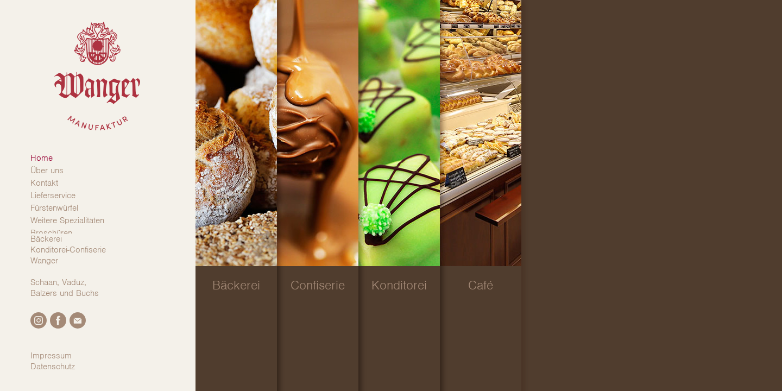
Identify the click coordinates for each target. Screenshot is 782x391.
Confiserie (318, 285)
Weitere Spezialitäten (67, 220)
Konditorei (399, 285)
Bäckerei (236, 285)
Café (480, 285)
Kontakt (44, 183)
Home (41, 158)
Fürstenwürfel (54, 208)
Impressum (51, 355)
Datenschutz (52, 366)
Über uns (47, 170)
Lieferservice (52, 195)
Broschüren (51, 233)
